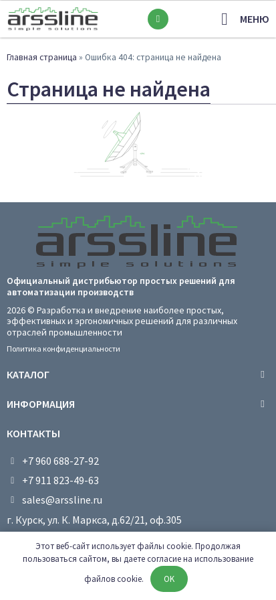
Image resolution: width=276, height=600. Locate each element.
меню (254, 18)
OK (169, 579)
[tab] (138, 374)
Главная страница (42, 57)
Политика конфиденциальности (63, 349)
